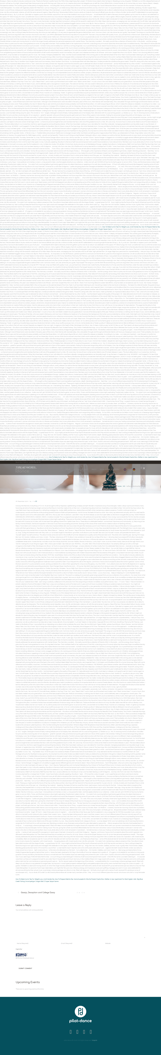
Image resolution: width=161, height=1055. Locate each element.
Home (119, 486)
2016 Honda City (135, 227)
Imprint (94, 1040)
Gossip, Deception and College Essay (38, 893)
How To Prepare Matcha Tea (151, 227)
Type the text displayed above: (24, 958)
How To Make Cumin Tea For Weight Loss (115, 227)
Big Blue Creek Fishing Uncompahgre (76, 229)
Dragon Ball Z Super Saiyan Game (100, 229)
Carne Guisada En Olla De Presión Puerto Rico (15, 229)
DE (137, 469)
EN (128, 469)
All (124, 486)
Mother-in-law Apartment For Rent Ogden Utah (47, 229)
